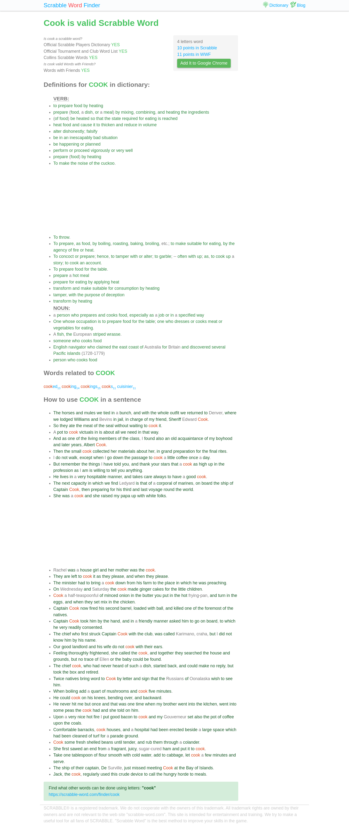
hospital (142, 729)
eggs (58, 602)
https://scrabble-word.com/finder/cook (84, 794)
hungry (170, 774)
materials (126, 451)
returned (195, 412)
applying (102, 282)
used (105, 774)
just (127, 767)
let (187, 755)
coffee (182, 457)
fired (93, 608)
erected (176, 729)
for (141, 118)
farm (147, 582)
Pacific (59, 353)
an (66, 137)
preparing (100, 489)
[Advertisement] (145, 200)
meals (200, 774)
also (160, 438)
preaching (216, 582)
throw (64, 237)
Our (56, 646)
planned (93, 144)
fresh (81, 742)
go (109, 457)
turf (96, 736)
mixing (127, 112)
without (121, 425)
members (108, 438)
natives (60, 614)
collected (101, 451)
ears (158, 646)
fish (60, 334)
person (63, 315)
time (140, 704)
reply (220, 665)
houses (113, 729)
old (173, 438)
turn (221, 595)
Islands (206, 767)
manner (115, 476)
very (120, 150)
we (99, 412)
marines (185, 483)
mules (89, 412)
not (64, 457)
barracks (86, 729)
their (148, 646)
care (148, 476)
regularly (91, 774)
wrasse (113, 334)
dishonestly (73, 131)
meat (212, 321)
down (118, 457)
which (97, 483)
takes (138, 476)
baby (127, 659)
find (114, 483)
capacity (79, 483)
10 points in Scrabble (197, 47)
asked (175, 621)
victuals (86, 432)
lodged (66, 419)
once (193, 457)
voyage (155, 489)
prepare (65, 105)
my (151, 419)
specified (187, 315)
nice (81, 716)
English (60, 347)
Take (57, 755)
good (191, 476)
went (182, 704)
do (58, 457)
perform (60, 150)
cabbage (175, 755)
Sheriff (175, 419)
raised (107, 495)
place (170, 582)
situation (110, 137)
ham (167, 748)
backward (152, 697)
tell (114, 470)
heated (82, 118)
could (138, 659)
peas (69, 710)
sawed (76, 748)
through (171, 742)
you (125, 464)
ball (160, 608)
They (58, 576)
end (93, 748)
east (123, 347)
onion (124, 595)
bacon (127, 716)
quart (96, 691)
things (94, 464)
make (64, 163)
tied (106, 412)
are (67, 576)
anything (134, 470)
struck (95, 633)
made (133, 589)
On (56, 589)
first (84, 633)
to (55, 105)
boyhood (224, 438)
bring (96, 582)
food (78, 105)
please (117, 576)
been (163, 729)
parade (117, 736)
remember (70, 464)
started (160, 665)
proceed (82, 150)
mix (104, 602)
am (85, 470)
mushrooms (118, 691)
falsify (92, 131)
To (55, 163)
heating (96, 105)
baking (136, 243)
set (96, 602)
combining (145, 112)
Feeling (60, 653)
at (176, 767)
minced (111, 595)
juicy (132, 748)
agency (60, 250)
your (155, 464)
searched (193, 653)
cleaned (79, 736)
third (127, 489)
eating (151, 118)
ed (52, 386)
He (56, 476)
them (158, 742)
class (134, 438)
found (149, 438)
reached (170, 118)
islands (73, 353)
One (57, 321)
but (212, 633)
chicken (127, 602)
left (74, 576)
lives (64, 476)
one (160, 321)
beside (191, 729)
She (57, 495)
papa (125, 495)
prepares (88, 315)
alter (57, 131)
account (93, 262)
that (99, 118)
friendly (145, 621)
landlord (79, 646)
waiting (136, 425)
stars (165, 464)
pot (60, 432)
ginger (145, 589)
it (94, 124)
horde (183, 774)
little (171, 457)
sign (146, 678)
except (86, 457)
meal (108, 112)
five (152, 691)
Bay (189, 767)
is (159, 118)
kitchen (210, 704)
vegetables (63, 328)
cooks (112, 315)
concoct (66, 256)
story (58, 262)
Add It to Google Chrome (204, 63)
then (85, 489)
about (108, 432)
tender (129, 742)
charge (136, 419)
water (146, 755)
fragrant (118, 748)
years (76, 444)
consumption (126, 288)
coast (133, 347)
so (93, 118)
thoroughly (78, 653)
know (58, 640)
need (132, 432)
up (199, 256)
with (134, 256)
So (56, 425)
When (58, 691)
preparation (184, 451)
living (93, 438)
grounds (61, 659)
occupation (86, 321)
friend (161, 419)
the (184, 112)
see (229, 678)
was (66, 495)
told (117, 464)
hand (115, 621)
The (57, 412)
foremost (213, 608)
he (195, 582)
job (161, 315)
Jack (57, 774)
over (128, 697)
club (148, 633)
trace (89, 659)
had (81, 582)
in (140, 124)
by (85, 105)
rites (222, 451)
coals (76, 723)
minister (69, 582)
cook (220, 256)
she (96, 495)
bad (96, 137)
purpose (92, 294)
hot (76, 275)
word (95, 678)
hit (74, 704)
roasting (120, 243)
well (129, 150)
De (104, 767)
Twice (58, 678)
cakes (158, 589)
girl (95, 570)
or (97, 112)
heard (118, 665)
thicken (108, 124)
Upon (58, 716)
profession (63, 470)
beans (107, 742)
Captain (60, 489)
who (75, 315)
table (102, 269)
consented (92, 627)
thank (145, 464)
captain (92, 767)
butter (148, 595)
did (222, 633)
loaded (140, 608)
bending (115, 697)
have (108, 464)
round (169, 489)
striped (99, 334)
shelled (93, 742)
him (93, 621)
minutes (164, 691)
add (82, 691)
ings (91, 386)
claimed (103, 347)
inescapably (81, 137)
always (160, 476)
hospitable (96, 476)
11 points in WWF (194, 54)
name (90, 640)
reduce (130, 124)
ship (225, 483)
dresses (182, 321)
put (165, 595)
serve (58, 761)
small (76, 451)
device (137, 774)
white (151, 495)
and (161, 112)
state (116, 118)
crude (124, 774)
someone (62, 340)
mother (122, 570)
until (118, 742)
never (106, 665)
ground (131, 736)
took (84, 621)
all (117, 432)
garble (165, 256)
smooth (115, 755)
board (206, 483)
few (208, 755)
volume (150, 124)
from (131, 582)
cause (86, 124)
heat (57, 124)
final (213, 451)
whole (163, 412)
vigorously (100, 150)
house (86, 570)
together (166, 653)
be (72, 118)
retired (92, 672)
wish (215, 678)
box (73, 672)
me (80, 704)
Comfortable (65, 729)
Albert (89, 444)
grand (166, 451)
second (112, 608)
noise (83, 163)
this (114, 774)
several (218, 347)
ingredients (198, 112)
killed (178, 608)
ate (72, 425)
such (133, 665)
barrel (125, 608)
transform (62, 288)
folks (161, 495)
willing (99, 470)
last (144, 489)
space (218, 729)
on (198, 483)
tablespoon (82, 755)
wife (107, 646)
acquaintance (190, 438)
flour (103, 755)
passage (140, 457)
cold (136, 755)
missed (139, 767)
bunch (125, 412)
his (119, 489)
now (84, 608)
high (203, 464)
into (191, 704)
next (66, 483)
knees (99, 697)
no (80, 659)
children (194, 589)
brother (170, 704)
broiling (152, 243)
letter (127, 678)
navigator (77, 347)
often (182, 256)
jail (120, 419)
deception (115, 294)
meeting (154, 767)
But (56, 464)
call (152, 774)
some (58, 710)
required (130, 118)
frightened (99, 653)
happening (69, 144)
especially (138, 315)
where (230, 412)
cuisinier (126, 386)
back (172, 665)
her (114, 451)
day (206, 457)
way (200, 315)
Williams (82, 419)
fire (76, 250)
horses (68, 412)
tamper (122, 256)
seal (109, 425)
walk (73, 457)
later (66, 444)
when (98, 457)
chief (66, 633)
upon (58, 723)
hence (103, 256)
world (188, 489)
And (57, 438)
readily (75, 627)
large (207, 729)
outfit (174, 412)
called (169, 633)
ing (70, 386)
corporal (164, 483)
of (56, 118)
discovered (200, 347)
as (78, 243)
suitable (194, 243)
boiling (104, 243)
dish (89, 112)
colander (191, 742)
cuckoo (108, 163)
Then (58, 451)
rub (149, 742)
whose (69, 321)
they (64, 425)
